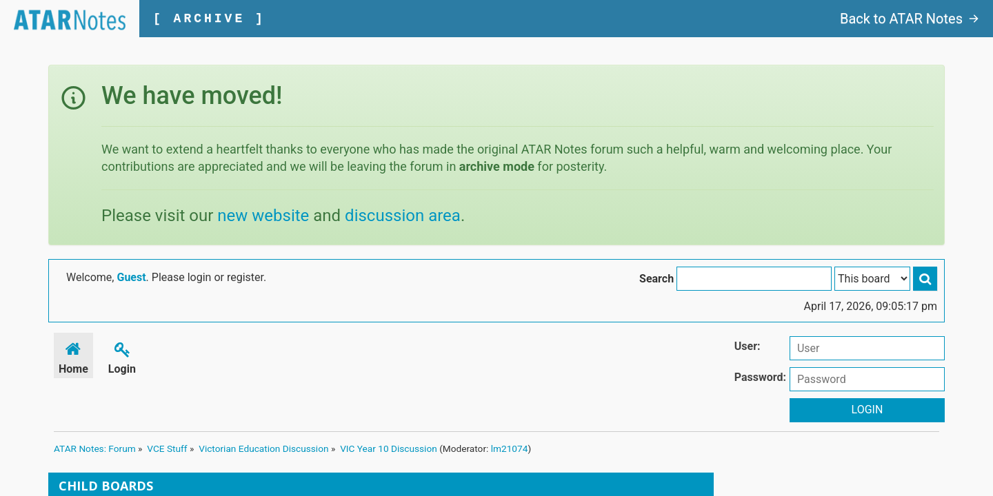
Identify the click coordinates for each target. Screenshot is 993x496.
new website (263, 215)
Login (122, 355)
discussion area (403, 215)
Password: (760, 377)
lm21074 (509, 448)
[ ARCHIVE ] (209, 18)
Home (73, 355)
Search (656, 278)
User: (747, 346)
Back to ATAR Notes (909, 18)
